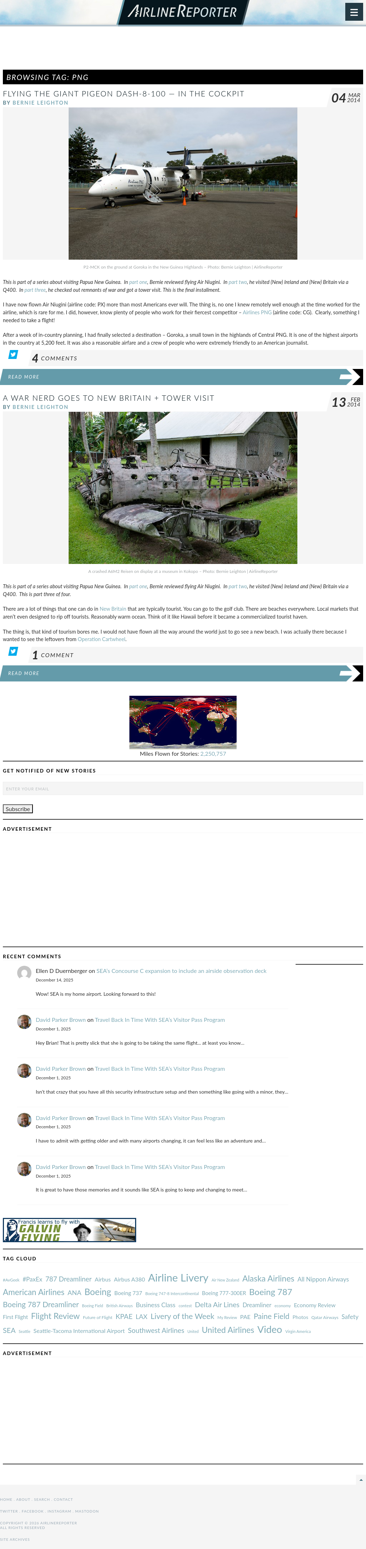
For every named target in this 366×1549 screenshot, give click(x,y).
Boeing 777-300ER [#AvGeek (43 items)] (224, 1293)
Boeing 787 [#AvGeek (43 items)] (270, 1291)
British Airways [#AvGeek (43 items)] (119, 1305)
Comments (55, 358)
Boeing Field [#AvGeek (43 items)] (92, 1305)
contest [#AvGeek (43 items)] (185, 1305)
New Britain (113, 609)
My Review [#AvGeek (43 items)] (227, 1317)
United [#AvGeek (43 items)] (193, 1331)
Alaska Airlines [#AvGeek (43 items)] (268, 1278)
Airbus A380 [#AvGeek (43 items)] (129, 1279)
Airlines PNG (257, 312)
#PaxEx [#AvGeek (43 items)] (32, 1279)
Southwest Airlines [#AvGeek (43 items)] (156, 1330)
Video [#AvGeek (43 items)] (269, 1329)
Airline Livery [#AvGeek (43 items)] (178, 1277)
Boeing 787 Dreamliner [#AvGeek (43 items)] (41, 1304)
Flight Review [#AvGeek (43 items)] (55, 1316)
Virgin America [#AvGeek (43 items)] (298, 1331)
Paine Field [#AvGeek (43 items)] (272, 1315)
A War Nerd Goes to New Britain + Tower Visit (109, 397)
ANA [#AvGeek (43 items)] (74, 1292)
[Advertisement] (183, 51)
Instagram (59, 1511)
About (23, 1499)
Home (6, 1499)
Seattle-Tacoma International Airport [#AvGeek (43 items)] (79, 1330)
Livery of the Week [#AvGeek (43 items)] (182, 1316)
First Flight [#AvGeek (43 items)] (15, 1317)
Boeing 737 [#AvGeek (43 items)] (128, 1293)
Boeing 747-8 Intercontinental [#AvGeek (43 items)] (172, 1293)
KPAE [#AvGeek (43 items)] (124, 1316)
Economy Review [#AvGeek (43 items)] (315, 1305)
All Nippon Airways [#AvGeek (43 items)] (323, 1279)
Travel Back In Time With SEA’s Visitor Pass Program (160, 1019)
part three (35, 290)
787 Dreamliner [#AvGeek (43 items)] (68, 1279)
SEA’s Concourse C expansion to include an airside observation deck (182, 970)
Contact (63, 1499)
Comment (53, 655)
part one (138, 282)
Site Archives (15, 1539)
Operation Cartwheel (101, 639)
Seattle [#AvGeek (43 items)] (24, 1331)
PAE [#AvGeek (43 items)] (245, 1316)
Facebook (33, 1511)
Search (42, 1499)
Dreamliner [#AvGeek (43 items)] (257, 1305)
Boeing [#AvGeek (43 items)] (97, 1291)
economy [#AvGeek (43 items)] (282, 1305)
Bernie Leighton (41, 103)
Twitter (9, 1511)
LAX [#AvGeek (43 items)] (142, 1316)
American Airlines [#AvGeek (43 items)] (33, 1292)
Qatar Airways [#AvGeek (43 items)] (324, 1317)
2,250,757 (213, 753)
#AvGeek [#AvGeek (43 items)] (11, 1280)
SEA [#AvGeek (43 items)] (9, 1330)
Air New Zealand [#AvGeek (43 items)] (225, 1280)
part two (238, 282)
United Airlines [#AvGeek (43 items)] (228, 1330)
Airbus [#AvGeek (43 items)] (103, 1279)
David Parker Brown (61, 1019)
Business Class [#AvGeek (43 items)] (155, 1305)
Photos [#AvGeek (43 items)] (300, 1317)
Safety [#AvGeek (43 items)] (349, 1316)
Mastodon (87, 1511)
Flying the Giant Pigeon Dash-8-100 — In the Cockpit (124, 93)
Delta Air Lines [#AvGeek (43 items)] (217, 1304)
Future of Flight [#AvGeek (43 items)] (98, 1317)
